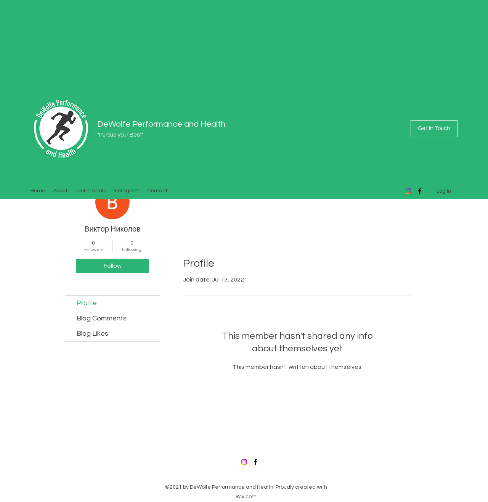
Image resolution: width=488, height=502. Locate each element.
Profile (87, 303)
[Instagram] (408, 191)
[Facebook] (255, 462)
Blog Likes (92, 333)
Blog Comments (102, 318)
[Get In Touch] (434, 128)
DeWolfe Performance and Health (161, 124)
